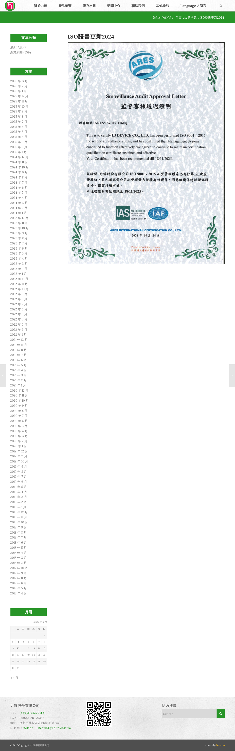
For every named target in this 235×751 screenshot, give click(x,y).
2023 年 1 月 (18, 274)
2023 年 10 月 (19, 228)
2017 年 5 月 (18, 588)
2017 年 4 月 (18, 593)
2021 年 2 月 (18, 380)
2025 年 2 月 (18, 147)
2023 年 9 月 (19, 233)
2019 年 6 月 (18, 482)
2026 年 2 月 (18, 86)
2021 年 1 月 (18, 385)
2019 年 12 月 (19, 451)
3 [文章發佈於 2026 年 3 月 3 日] (18, 642)
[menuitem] (40, 5)
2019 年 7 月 (18, 476)
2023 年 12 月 (19, 218)
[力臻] (10, 5)
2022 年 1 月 (18, 334)
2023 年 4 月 (19, 258)
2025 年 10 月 (19, 106)
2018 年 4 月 (18, 553)
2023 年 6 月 (19, 248)
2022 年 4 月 (18, 319)
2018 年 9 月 (18, 527)
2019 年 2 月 (18, 502)
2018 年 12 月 (19, 512)
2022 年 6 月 (18, 309)
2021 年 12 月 (19, 340)
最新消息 (16, 47)
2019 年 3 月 (18, 497)
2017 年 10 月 (19, 568)
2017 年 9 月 (18, 573)
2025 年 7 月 (18, 122)
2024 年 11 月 (19, 162)
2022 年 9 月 (18, 294)
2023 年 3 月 (19, 264)
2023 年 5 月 (18, 253)
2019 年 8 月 (18, 472)
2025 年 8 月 (18, 116)
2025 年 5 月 (18, 132)
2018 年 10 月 (19, 522)
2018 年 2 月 (18, 563)
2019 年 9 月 (18, 466)
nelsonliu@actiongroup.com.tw (47, 728)
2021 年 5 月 (18, 365)
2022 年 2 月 (18, 330)
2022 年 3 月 (18, 324)
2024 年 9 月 (19, 172)
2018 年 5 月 (18, 548)
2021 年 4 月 (18, 370)
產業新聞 (16, 52)
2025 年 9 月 (18, 111)
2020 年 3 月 (19, 436)
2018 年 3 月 (18, 558)
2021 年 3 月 (18, 375)
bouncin (220, 745)
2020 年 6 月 (19, 421)
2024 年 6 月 (19, 188)
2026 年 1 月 (18, 91)
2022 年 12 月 (19, 279)
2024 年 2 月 (18, 208)
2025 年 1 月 (18, 152)
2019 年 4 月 (18, 492)
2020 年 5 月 (18, 426)
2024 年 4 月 (19, 198)
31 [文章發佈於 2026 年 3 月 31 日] (18, 668)
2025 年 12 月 (19, 96)
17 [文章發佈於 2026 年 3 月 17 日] (18, 654)
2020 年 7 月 (18, 416)
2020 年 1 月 (18, 446)
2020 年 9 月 (19, 406)
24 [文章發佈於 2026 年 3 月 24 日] (18, 661)
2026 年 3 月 (19, 81)
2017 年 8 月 (18, 578)
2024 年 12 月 (19, 157)
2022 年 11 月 (19, 284)
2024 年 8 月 (18, 177)
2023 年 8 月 (18, 238)
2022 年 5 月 (18, 314)
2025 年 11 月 (19, 101)
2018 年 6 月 (18, 542)
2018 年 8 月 (18, 532)
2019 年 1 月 (18, 507)
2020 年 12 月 (19, 390)
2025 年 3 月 (18, 142)
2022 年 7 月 (18, 304)
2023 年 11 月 (19, 223)
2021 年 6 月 (18, 360)
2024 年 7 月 (18, 182)
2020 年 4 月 (19, 431)
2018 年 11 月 (18, 517)
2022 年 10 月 (19, 289)
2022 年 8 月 (18, 299)
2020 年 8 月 (18, 411)
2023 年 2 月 (18, 269)
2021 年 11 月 (18, 345)
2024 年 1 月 (18, 213)
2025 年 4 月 (18, 137)
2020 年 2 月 (18, 441)
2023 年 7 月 (18, 243)
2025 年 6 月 (18, 127)
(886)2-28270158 (32, 713)
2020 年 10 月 (19, 400)
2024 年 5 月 (18, 192)
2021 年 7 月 (18, 355)
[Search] (221, 5)
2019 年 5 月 (18, 487)
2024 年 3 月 (19, 203)
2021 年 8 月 (18, 350)
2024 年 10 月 (19, 167)
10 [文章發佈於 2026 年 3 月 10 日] (18, 648)
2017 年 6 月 (18, 583)
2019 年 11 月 (18, 456)
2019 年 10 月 (19, 461)
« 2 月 (14, 678)
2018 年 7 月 (18, 537)
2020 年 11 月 (19, 395)
